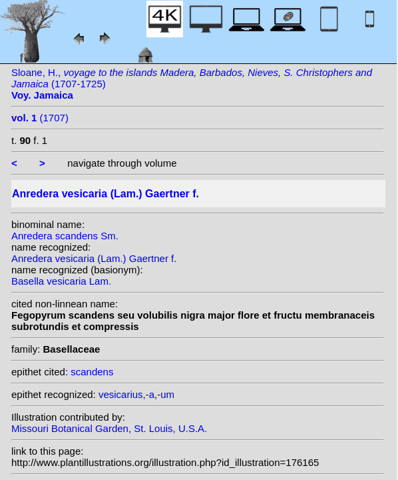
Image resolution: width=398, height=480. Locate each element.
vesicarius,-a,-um (136, 394)
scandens (92, 371)
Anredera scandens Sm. (64, 235)
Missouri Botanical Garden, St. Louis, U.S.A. (109, 428)
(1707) (40, 117)
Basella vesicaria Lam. (61, 281)
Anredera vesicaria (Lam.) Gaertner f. (93, 258)
